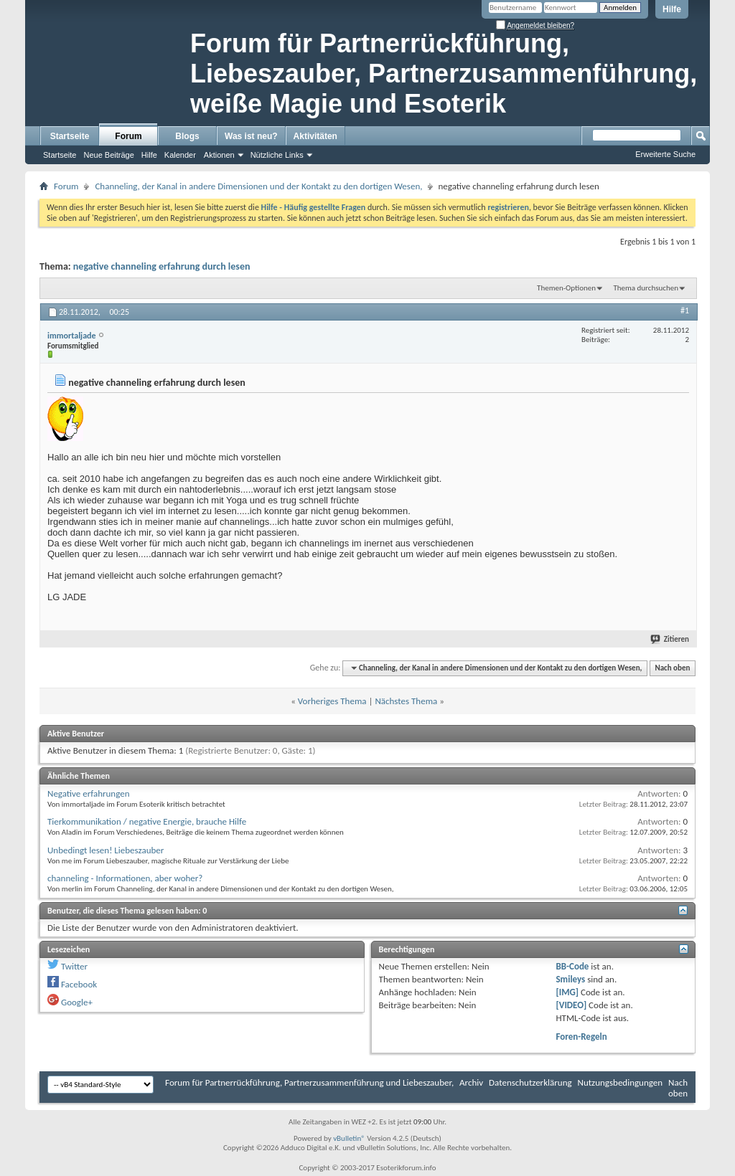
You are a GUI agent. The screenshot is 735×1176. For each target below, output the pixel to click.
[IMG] (567, 992)
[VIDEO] (571, 1005)
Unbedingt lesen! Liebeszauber (105, 850)
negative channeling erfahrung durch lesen (162, 266)
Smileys (570, 979)
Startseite (70, 136)
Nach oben (672, 668)
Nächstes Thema (406, 701)
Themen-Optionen (566, 288)
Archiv (471, 1082)
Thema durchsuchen (645, 288)
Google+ (77, 1002)
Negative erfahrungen (88, 793)
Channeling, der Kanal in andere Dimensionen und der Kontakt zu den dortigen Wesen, (258, 186)
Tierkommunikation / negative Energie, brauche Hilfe (146, 821)
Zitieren (670, 639)
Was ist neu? (251, 136)
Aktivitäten (315, 136)
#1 (684, 310)
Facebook (79, 984)
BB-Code (572, 966)
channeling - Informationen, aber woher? (124, 878)
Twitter (74, 966)
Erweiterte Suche (665, 154)
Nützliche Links (277, 155)
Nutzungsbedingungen (620, 1082)
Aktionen (219, 155)
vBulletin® (349, 1138)
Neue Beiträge (108, 155)
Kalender (180, 155)
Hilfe (672, 9)
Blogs (187, 136)
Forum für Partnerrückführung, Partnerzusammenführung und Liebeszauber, (309, 1082)
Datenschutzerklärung (530, 1082)
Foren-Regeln (581, 1036)
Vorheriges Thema (332, 701)
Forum (128, 136)
